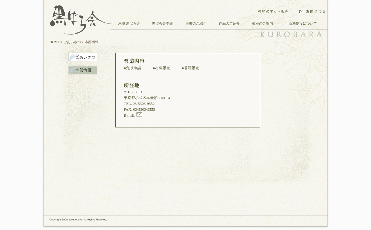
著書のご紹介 (196, 23)
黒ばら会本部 (162, 23)
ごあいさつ (72, 42)
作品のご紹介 (229, 23)
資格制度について (303, 23)
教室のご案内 (262, 23)
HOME (55, 42)
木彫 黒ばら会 (129, 23)
